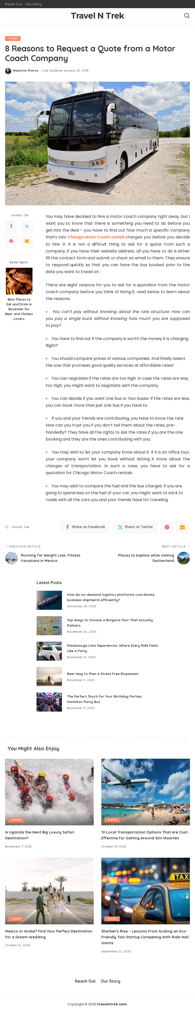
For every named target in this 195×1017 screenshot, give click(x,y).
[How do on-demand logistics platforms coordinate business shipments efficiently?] (49, 600)
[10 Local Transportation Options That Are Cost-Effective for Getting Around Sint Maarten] (145, 792)
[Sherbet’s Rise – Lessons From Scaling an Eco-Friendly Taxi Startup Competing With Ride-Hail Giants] (145, 897)
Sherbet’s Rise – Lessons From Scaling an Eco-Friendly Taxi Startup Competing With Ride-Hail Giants (143, 942)
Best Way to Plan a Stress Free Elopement (104, 673)
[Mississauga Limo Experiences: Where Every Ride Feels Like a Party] (49, 651)
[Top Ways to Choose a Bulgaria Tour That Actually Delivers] (49, 625)
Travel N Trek (97, 16)
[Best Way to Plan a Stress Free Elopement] (49, 676)
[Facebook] (11, 226)
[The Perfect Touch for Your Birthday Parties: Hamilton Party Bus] (49, 702)
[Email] (27, 241)
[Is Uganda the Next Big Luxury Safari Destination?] (49, 792)
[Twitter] (27, 226)
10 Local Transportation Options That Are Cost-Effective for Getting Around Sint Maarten (142, 837)
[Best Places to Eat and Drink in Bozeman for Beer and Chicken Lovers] (19, 281)
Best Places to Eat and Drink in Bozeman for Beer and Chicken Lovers (19, 309)
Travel (13, 38)
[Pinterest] (11, 241)
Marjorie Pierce (25, 70)
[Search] (187, 15)
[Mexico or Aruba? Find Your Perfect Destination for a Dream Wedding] (49, 897)
